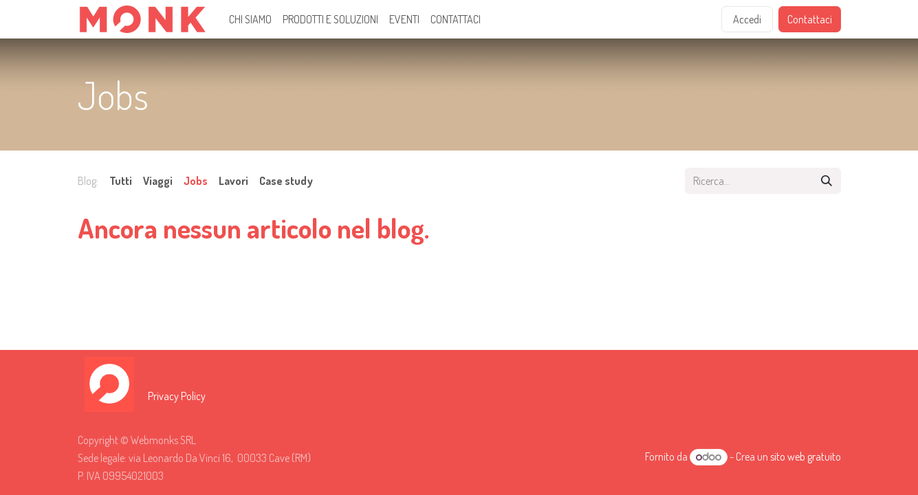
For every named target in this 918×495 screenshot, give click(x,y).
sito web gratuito (805, 456)
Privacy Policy (177, 396)
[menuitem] (250, 19)
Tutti (120, 181)
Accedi (747, 19)
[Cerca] (826, 181)
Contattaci (809, 19)
